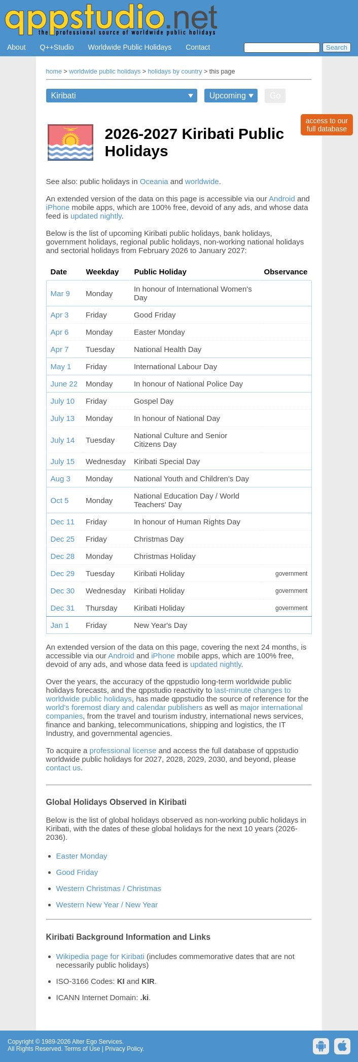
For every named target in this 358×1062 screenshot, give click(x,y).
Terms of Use (82, 1048)
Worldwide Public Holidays (130, 47)
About (16, 47)
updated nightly (96, 215)
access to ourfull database (327, 125)
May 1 (61, 366)
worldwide (202, 181)
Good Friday (77, 872)
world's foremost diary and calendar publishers (124, 707)
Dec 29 (63, 573)
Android (282, 198)
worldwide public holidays (104, 71)
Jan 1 (60, 625)
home (54, 71)
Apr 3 (60, 314)
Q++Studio (57, 47)
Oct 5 (60, 500)
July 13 (63, 418)
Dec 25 (63, 539)
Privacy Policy (123, 1048)
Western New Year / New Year (107, 904)
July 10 (63, 401)
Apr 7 (60, 349)
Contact (198, 47)
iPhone (58, 207)
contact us (63, 767)
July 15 (63, 461)
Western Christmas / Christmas (108, 888)
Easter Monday (82, 856)
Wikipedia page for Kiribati (100, 956)
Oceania (154, 181)
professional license (122, 750)
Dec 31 (63, 608)
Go (275, 95)
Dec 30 (63, 590)
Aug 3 (60, 478)
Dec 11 (63, 521)
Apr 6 (60, 332)
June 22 (64, 383)
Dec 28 (63, 556)
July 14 (63, 440)
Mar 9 (60, 293)
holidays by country (175, 71)
